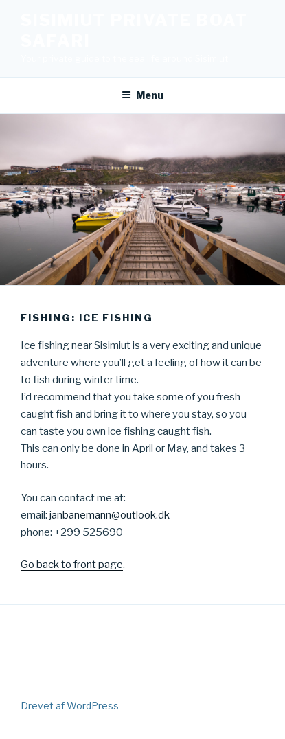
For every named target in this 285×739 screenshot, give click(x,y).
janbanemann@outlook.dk (109, 515)
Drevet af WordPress (70, 706)
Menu (142, 95)
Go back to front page (72, 564)
